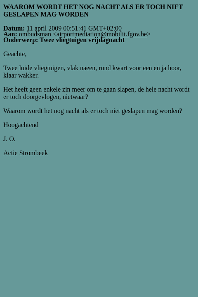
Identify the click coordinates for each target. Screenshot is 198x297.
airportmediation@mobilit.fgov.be (102, 34)
